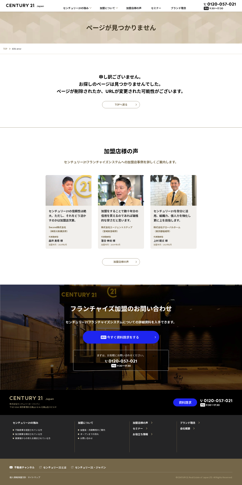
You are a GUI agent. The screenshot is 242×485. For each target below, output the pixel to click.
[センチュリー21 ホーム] (27, 5)
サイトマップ (34, 477)
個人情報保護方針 (18, 477)
